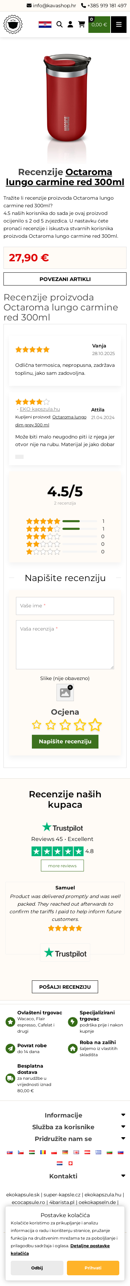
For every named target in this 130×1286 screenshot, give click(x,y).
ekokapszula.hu (103, 1195)
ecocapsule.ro (28, 1202)
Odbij (37, 1267)
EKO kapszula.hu (40, 409)
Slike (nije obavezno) (65, 678)
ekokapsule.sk (23, 1195)
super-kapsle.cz (62, 1195)
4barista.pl (62, 1202)
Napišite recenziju (65, 741)
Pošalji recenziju (65, 987)
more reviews (62, 865)
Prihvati (93, 1267)
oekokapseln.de (97, 1202)
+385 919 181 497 (104, 5)
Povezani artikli (65, 279)
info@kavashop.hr (51, 5)
